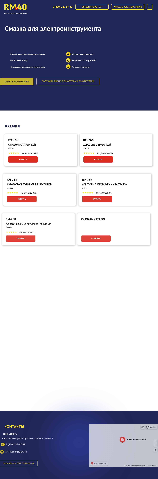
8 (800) (62, 6)
